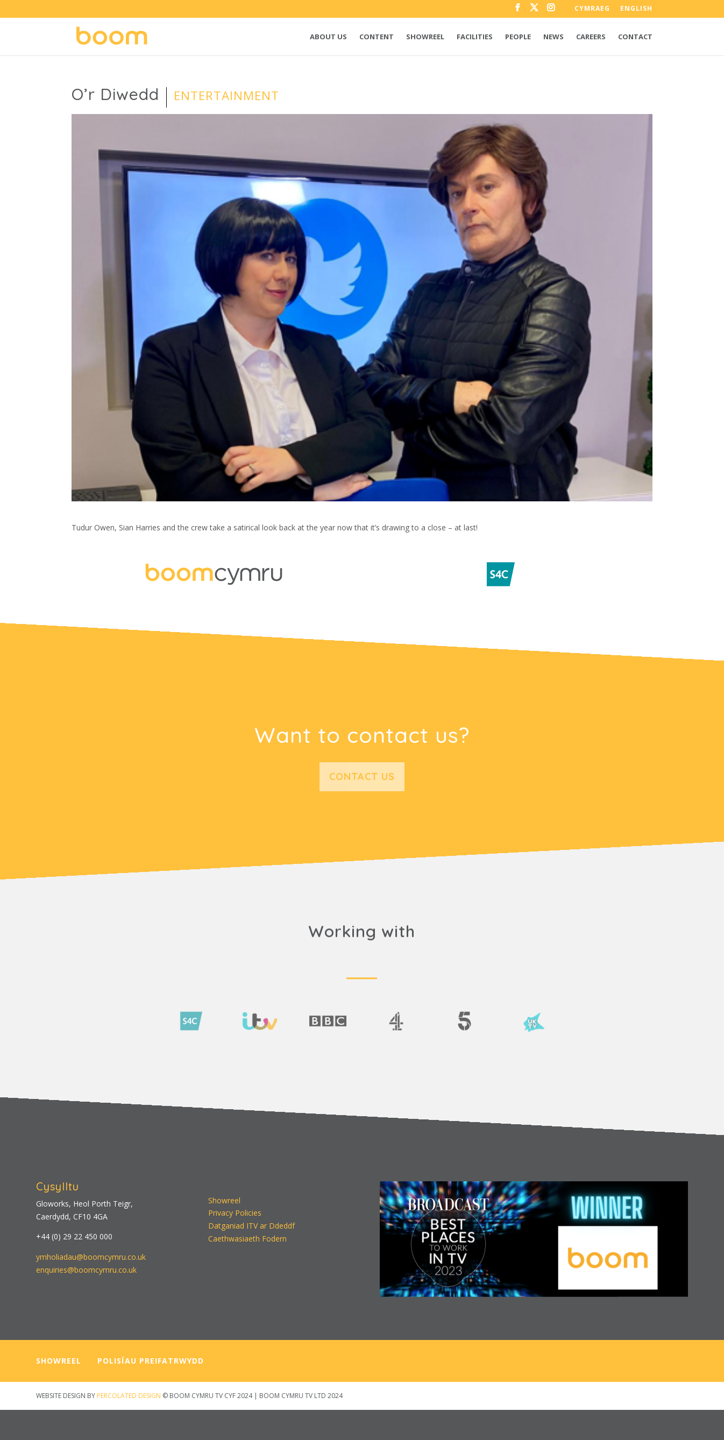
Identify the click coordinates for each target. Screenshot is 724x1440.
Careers (591, 37)
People (518, 37)
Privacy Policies (234, 1213)
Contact (635, 37)
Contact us (362, 776)
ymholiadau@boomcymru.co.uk (91, 1257)
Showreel (425, 37)
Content (376, 37)
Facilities (475, 37)
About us (328, 37)
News (553, 37)
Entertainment (226, 95)
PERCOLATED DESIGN (129, 1395)
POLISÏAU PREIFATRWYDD (150, 1361)
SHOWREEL (58, 1361)
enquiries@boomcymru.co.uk (86, 1270)
